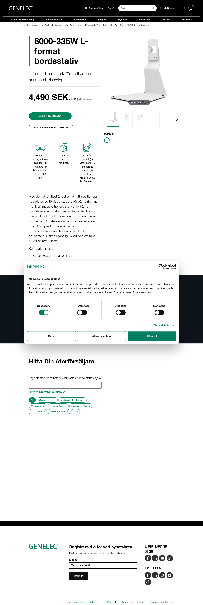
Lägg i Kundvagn (50, 116)
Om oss (166, 19)
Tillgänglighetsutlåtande (161, 602)
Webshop (187, 19)
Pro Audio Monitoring (22, 19)
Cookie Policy (95, 602)
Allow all (151, 335)
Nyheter (122, 19)
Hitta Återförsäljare (93, 8)
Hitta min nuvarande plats (47, 392)
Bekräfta (78, 576)
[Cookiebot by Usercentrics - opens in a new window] (161, 266)
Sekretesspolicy (74, 602)
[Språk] (111, 8)
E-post (73, 559)
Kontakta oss (125, 602)
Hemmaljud (80, 19)
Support (102, 19)
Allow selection (101, 335)
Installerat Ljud (54, 19)
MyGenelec (170, 8)
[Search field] (137, 8)
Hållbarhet (144, 19)
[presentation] (177, 119)
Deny (51, 335)
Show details (161, 325)
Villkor (140, 602)
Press (110, 602)
